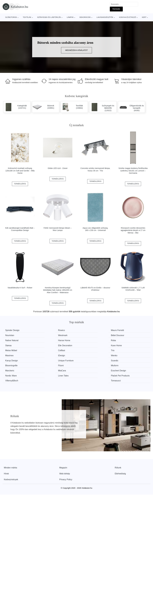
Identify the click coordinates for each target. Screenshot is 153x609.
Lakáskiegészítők (105, 17)
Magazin (63, 451)
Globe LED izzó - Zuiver (58, 168)
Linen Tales (11, 365)
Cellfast (47, 345)
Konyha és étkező (127, 17)
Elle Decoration (89, 340)
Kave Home (125, 340)
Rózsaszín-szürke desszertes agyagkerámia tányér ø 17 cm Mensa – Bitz (133, 230)
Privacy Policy (65, 463)
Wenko (47, 350)
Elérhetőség (120, 457)
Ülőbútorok (11, 17)
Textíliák (27, 17)
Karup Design (88, 350)
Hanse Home (126, 335)
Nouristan (124, 330)
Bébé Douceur (50, 335)
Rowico (47, 330)
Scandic (9, 355)
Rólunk (118, 451)
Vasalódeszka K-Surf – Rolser (20, 288)
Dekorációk (85, 17)
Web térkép (64, 457)
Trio (83, 345)
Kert (144, 17)
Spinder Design (13, 330)
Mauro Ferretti (88, 330)
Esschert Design (89, 360)
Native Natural (88, 335)
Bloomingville (50, 355)
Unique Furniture (127, 350)
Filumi (84, 355)
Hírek (6, 457)
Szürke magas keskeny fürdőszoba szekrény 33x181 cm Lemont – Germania (133, 170)
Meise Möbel (12, 345)
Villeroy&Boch (88, 365)
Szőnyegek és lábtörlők (49, 17)
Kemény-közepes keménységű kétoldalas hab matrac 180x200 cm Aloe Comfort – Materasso (57, 290)
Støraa (47, 340)
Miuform (123, 355)
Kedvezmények (11, 463)
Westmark (10, 335)
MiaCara (48, 360)
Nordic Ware (125, 360)
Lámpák (70, 17)
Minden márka (10, 451)
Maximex (124, 345)
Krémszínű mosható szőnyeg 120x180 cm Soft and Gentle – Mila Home (20, 170)
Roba (8, 340)
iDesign (9, 350)
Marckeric (10, 360)
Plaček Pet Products (53, 365)
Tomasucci (125, 365)
